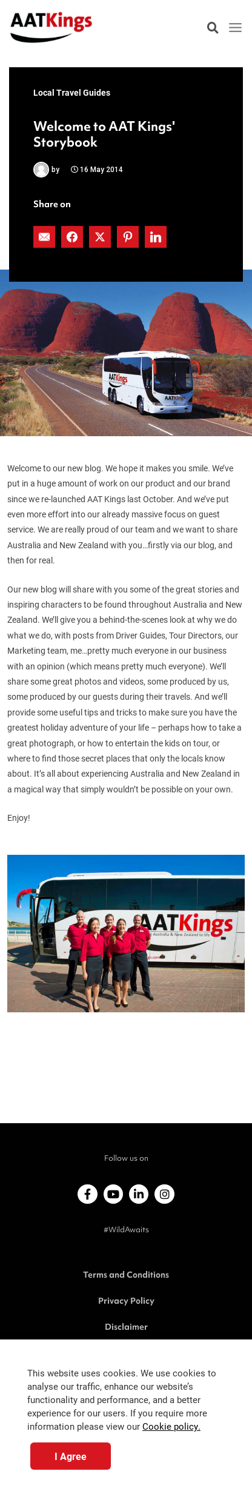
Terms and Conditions (126, 1274)
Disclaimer (126, 1326)
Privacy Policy (126, 1300)
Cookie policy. (171, 1426)
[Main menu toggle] (236, 28)
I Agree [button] (71, 1456)
